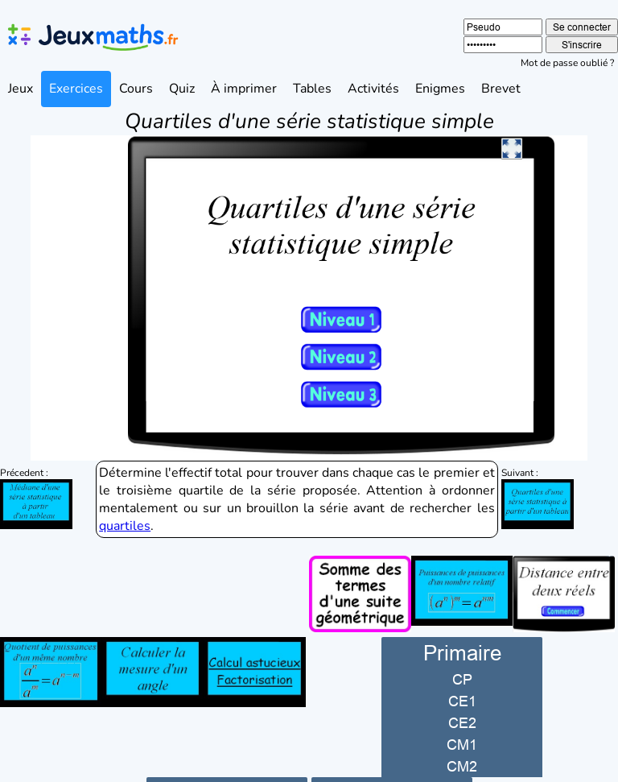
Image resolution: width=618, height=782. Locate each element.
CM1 (462, 715)
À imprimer (244, 88)
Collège (227, 763)
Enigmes (440, 88)
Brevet (501, 88)
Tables (312, 88)
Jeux (20, 88)
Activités (373, 88)
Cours (136, 88)
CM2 (462, 737)
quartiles (124, 497)
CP (462, 650)
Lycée (391, 763)
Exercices (76, 88)
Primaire (462, 623)
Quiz (182, 88)
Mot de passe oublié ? (567, 62)
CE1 (462, 672)
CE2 (462, 693)
